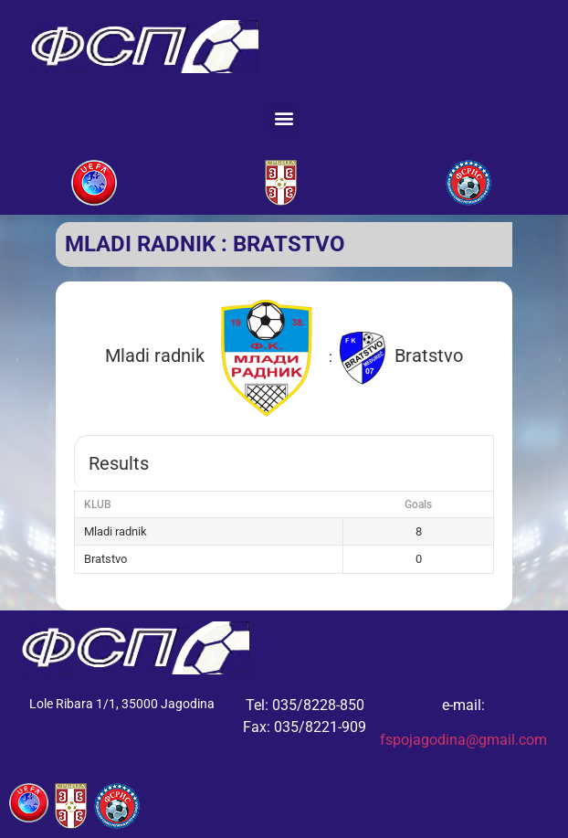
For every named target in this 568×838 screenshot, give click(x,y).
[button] (284, 117)
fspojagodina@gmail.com (463, 739)
